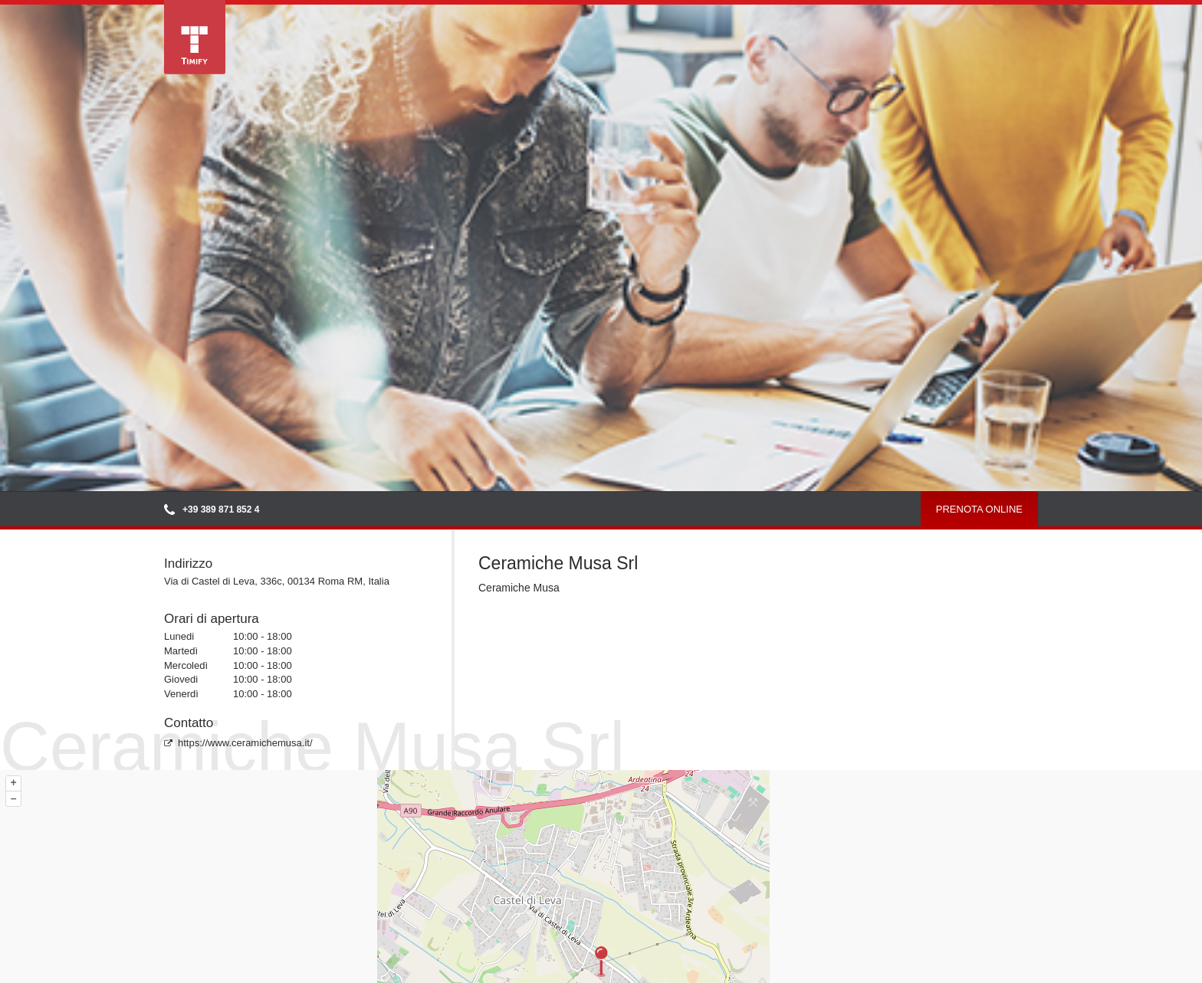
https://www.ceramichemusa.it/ (238, 743)
